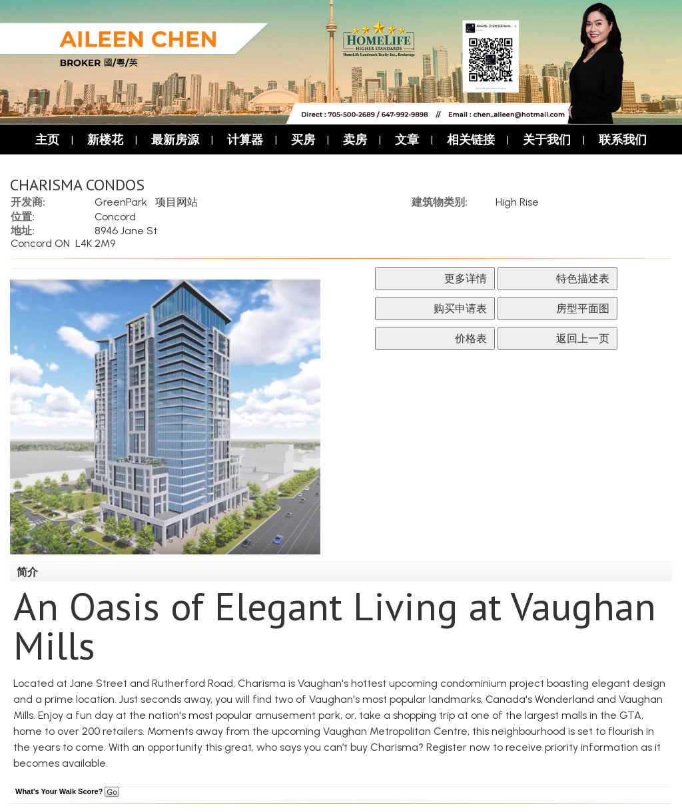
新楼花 (105, 139)
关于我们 (547, 139)
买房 (303, 139)
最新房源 (175, 139)
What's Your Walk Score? (67, 791)
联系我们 (623, 139)
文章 (407, 139)
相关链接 (471, 139)
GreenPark (121, 202)
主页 (47, 139)
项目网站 (176, 202)
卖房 (355, 139)
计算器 (245, 139)
